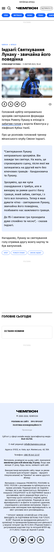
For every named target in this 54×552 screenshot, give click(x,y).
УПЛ (6, 15)
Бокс (29, 15)
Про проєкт (37, 421)
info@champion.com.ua (35, 444)
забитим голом (11, 123)
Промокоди (27, 430)
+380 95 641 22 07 (32, 455)
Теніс (40, 15)
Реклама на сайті (20, 421)
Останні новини (14, 331)
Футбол (18, 15)
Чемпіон (5, 45)
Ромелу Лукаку (19, 253)
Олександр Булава (11, 64)
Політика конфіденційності (27, 425)
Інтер (6, 253)
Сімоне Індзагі (35, 253)
